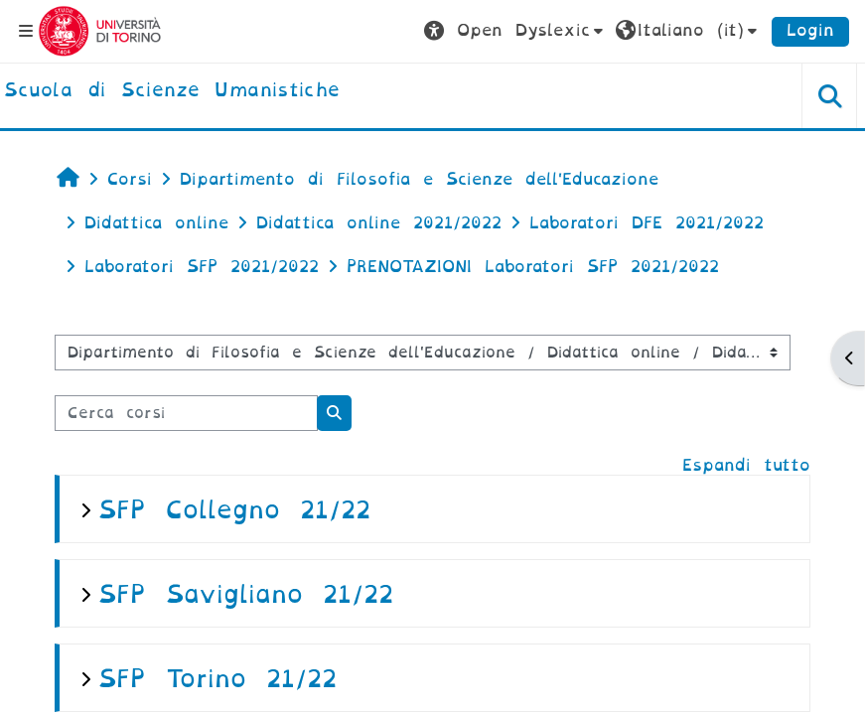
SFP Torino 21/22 (217, 678)
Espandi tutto (746, 465)
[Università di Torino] (100, 30)
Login (810, 30)
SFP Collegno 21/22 (234, 510)
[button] (516, 31)
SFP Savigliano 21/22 (245, 594)
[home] (172, 91)
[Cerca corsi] (186, 413)
